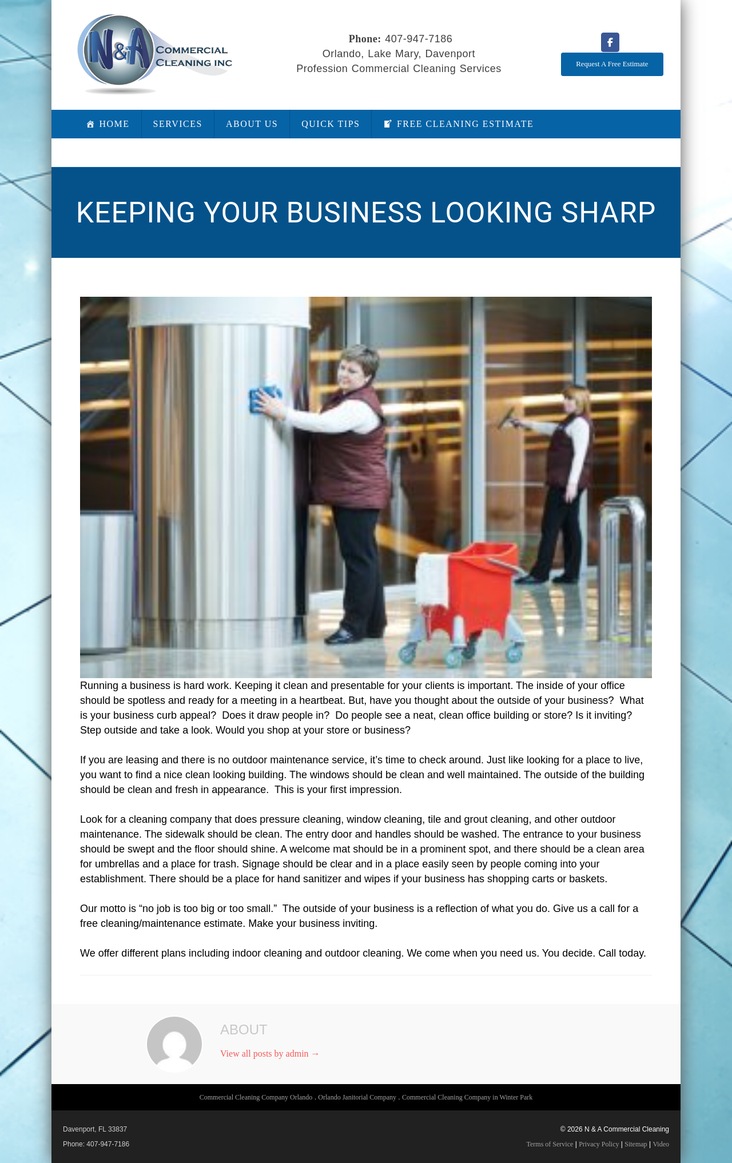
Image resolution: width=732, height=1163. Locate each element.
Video (661, 1144)
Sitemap (635, 1144)
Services (177, 124)
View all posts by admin (270, 1053)
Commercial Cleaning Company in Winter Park (467, 1097)
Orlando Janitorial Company (357, 1097)
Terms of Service (550, 1144)
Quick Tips (330, 124)
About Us (252, 124)
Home (115, 124)
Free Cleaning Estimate (465, 124)
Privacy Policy (599, 1144)
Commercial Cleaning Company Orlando (256, 1097)
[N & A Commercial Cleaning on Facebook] (610, 42)
